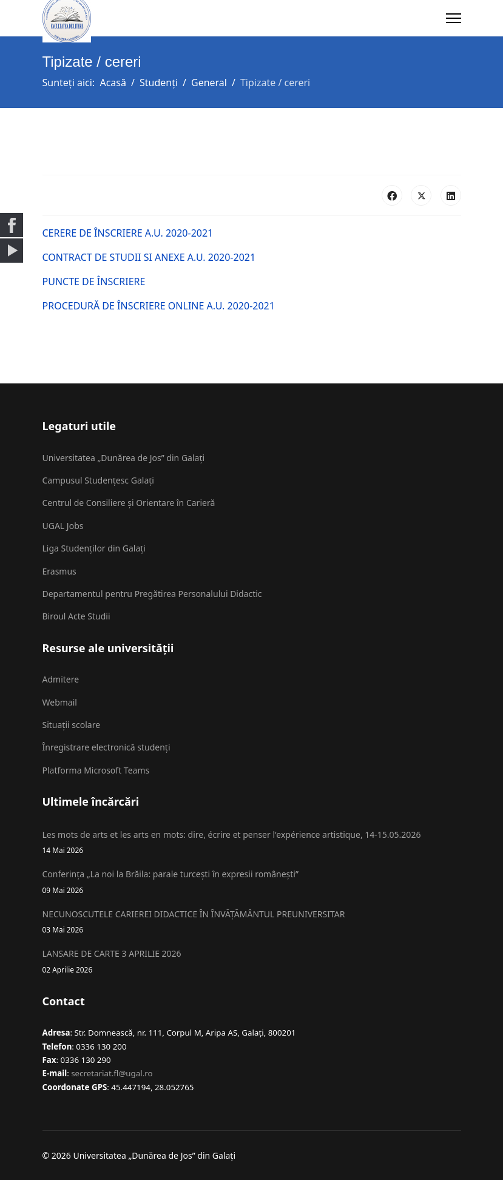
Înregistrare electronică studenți (106, 747)
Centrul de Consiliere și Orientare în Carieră (128, 502)
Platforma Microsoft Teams (96, 770)
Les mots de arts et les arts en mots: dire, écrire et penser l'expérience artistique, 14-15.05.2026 (251, 842)
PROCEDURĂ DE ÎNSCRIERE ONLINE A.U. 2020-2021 (158, 305)
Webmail (59, 702)
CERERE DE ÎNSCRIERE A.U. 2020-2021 (128, 233)
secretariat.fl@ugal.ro (111, 1073)
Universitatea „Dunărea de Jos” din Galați (123, 458)
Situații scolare (71, 724)
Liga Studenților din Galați (94, 548)
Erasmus (59, 571)
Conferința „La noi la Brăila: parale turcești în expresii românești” (251, 881)
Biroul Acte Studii (76, 616)
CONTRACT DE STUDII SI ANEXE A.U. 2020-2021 (149, 257)
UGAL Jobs (63, 525)
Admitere (60, 679)
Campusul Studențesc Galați (98, 480)
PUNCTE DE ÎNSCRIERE (94, 281)
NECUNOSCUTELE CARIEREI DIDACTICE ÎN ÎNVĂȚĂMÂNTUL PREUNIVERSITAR (251, 922)
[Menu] (453, 18)
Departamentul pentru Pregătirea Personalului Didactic (152, 593)
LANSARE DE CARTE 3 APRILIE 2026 (251, 961)
